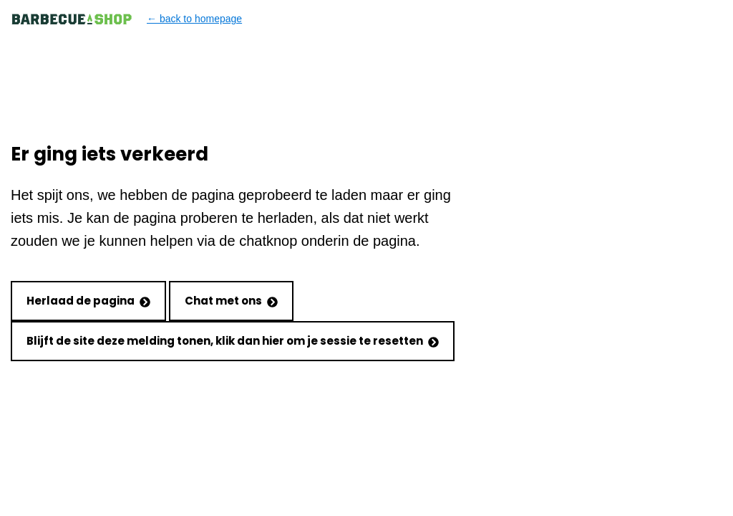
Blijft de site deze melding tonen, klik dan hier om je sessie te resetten (232, 340)
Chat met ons (231, 300)
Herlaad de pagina (88, 300)
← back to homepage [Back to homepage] (126, 19)
